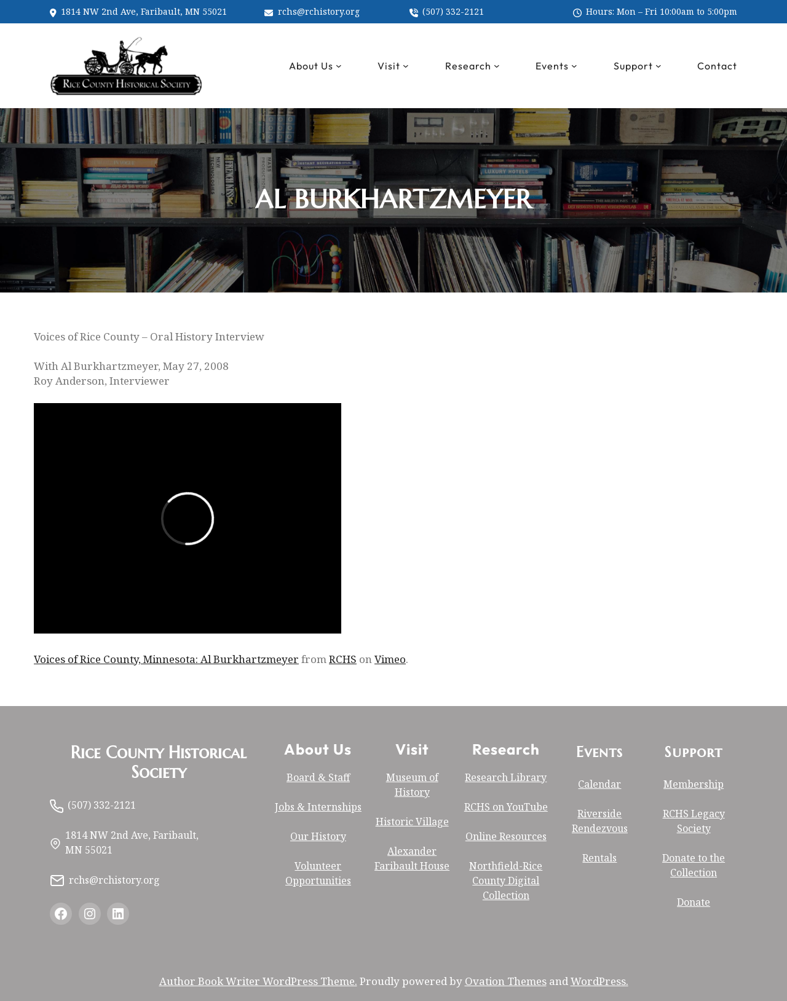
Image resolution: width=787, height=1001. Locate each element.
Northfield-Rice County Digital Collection (505, 880)
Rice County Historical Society (159, 762)
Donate (693, 902)
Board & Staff (318, 777)
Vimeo (390, 659)
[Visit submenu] (406, 66)
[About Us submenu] (339, 66)
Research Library (506, 777)
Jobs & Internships (318, 807)
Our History (318, 836)
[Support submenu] (658, 66)
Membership (693, 784)
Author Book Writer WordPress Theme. (258, 981)
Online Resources (506, 836)
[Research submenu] (497, 66)
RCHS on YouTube (506, 807)
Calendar (599, 784)
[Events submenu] (574, 66)
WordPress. (599, 981)
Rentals (599, 858)
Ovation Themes (506, 981)
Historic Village (412, 821)
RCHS (343, 659)
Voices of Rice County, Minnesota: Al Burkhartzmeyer (166, 659)
